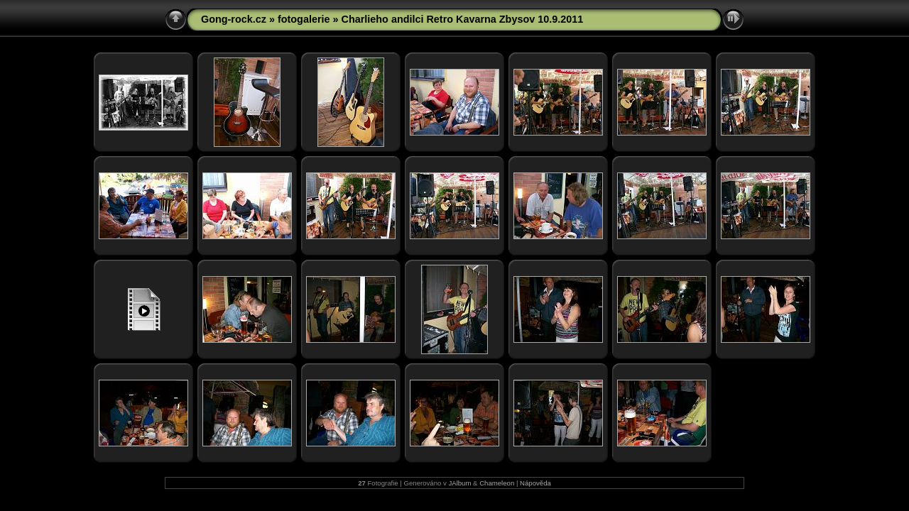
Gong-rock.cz (233, 19)
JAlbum (459, 483)
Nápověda (535, 483)
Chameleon (496, 483)
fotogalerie (304, 19)
